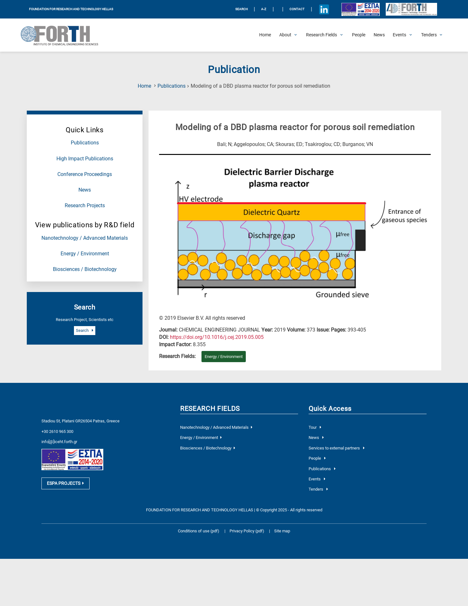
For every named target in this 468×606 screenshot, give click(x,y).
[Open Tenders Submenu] (429, 35)
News (84, 190)
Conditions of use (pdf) (198, 531)
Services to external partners (336, 448)
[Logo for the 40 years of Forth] (411, 9)
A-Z (263, 9)
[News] (379, 35)
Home (144, 86)
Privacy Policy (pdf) (247, 531)
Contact (296, 9)
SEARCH (241, 9)
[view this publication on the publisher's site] (217, 337)
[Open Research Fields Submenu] (321, 35)
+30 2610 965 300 (57, 431)
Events (317, 479)
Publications (171, 86)
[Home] (265, 35)
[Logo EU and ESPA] (360, 9)
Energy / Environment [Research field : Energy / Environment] (224, 356)
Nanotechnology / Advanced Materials (84, 238)
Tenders (318, 489)
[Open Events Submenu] (399, 35)
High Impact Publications (84, 159)
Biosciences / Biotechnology (85, 269)
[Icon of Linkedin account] (324, 9)
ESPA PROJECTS (65, 483)
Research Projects (85, 205)
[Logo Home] (63, 35)
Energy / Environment (85, 254)
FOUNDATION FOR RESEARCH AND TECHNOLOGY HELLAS (71, 9)
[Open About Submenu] (285, 35)
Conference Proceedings (84, 174)
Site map (282, 531)
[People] (358, 35)
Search (84, 330)
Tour (315, 427)
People (317, 458)
